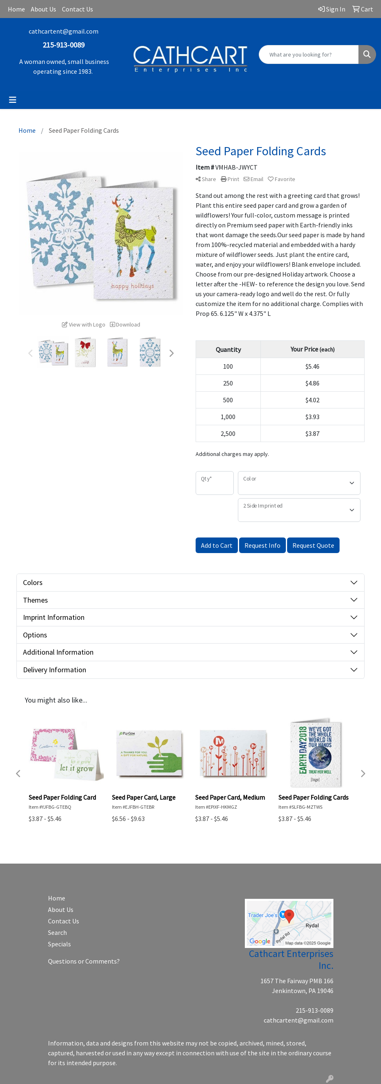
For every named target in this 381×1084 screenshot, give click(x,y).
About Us (43, 9)
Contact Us (77, 9)
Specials (59, 944)
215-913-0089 (314, 1010)
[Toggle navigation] (12, 100)
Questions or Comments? (84, 961)
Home (16, 9)
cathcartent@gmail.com (63, 31)
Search (57, 932)
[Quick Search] (309, 54)
